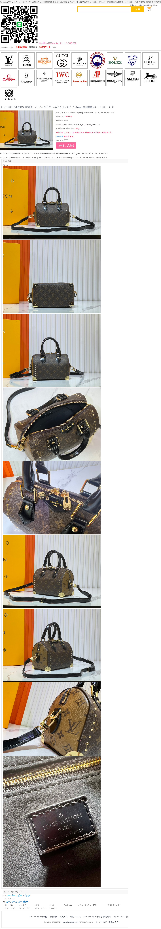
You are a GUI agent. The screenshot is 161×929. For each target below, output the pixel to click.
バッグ (38, 107)
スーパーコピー (6, 47)
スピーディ (48, 107)
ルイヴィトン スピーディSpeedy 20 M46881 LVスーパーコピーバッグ (84, 107)
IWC (94, 905)
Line (54, 47)
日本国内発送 (21, 47)
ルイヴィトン (9, 899)
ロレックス (9, 905)
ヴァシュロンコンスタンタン (40, 908)
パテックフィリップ (85, 905)
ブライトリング (10, 908)
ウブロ (36, 905)
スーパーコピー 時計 (17, 902)
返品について (75, 917)
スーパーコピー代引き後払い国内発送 (16, 107)
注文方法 (33, 47)
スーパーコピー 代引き (38, 917)
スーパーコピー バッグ (18, 895)
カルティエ (68, 905)
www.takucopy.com (71, 922)
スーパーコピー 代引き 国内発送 (97, 917)
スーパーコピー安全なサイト (108, 922)
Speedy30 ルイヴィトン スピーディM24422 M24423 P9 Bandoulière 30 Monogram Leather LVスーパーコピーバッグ (59, 153)
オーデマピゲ (24, 908)
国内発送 (59, 136)
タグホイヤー (54, 908)
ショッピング (151, 8)
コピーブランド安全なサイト (125, 917)
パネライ (23, 905)
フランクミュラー (114, 905)
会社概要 (54, 917)
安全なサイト (44, 47)
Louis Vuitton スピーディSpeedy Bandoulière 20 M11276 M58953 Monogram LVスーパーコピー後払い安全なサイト (59, 157)
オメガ (51, 905)
